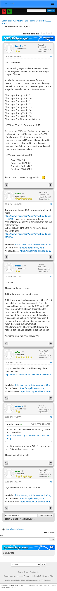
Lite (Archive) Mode (12, 580)
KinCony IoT (11, 588)
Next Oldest (11, 519)
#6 (51, 482)
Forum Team (23, 572)
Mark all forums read (29, 580)
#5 (51, 417)
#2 (51, 204)
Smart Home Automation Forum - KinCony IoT (22, 576)
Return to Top (47, 576)
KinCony (14, 585)
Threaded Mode (48, 38)
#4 (51, 363)
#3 (51, 276)
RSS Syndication (46, 580)
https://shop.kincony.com (31, 247)
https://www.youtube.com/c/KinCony (33, 244)
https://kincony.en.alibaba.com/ (35, 251)
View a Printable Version (15, 529)
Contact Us (34, 572)
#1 (51, 56)
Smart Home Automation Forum (15, 21)
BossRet (19, 46)
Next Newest (26, 519)
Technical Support (36, 21)
